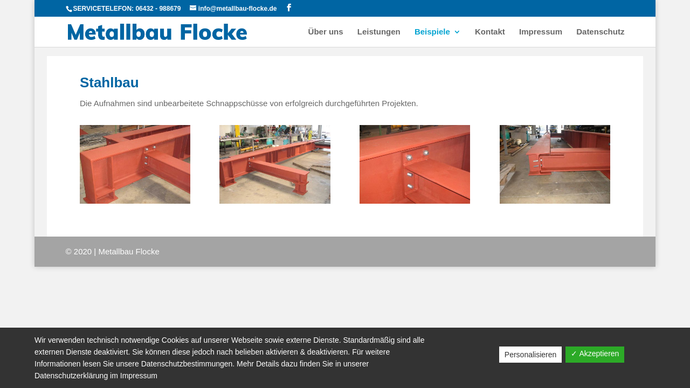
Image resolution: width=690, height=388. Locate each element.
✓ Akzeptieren (595, 353)
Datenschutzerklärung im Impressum (95, 375)
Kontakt (490, 32)
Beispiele (432, 32)
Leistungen (379, 32)
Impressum (540, 32)
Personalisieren (531, 354)
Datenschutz (600, 32)
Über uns (325, 32)
